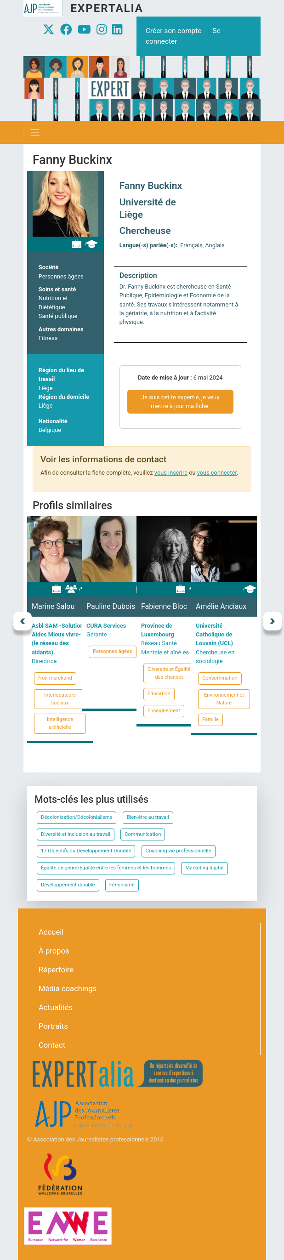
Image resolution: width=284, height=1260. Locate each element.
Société (48, 267)
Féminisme (122, 885)
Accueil (51, 932)
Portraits (53, 1026)
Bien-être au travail (148, 817)
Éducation (159, 694)
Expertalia (106, 8)
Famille (210, 719)
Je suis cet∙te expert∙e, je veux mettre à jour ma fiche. (180, 401)
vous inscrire (170, 472)
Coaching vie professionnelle (178, 851)
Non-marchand (55, 678)
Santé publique (58, 315)
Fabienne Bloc (164, 606)
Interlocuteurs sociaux (60, 699)
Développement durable (68, 885)
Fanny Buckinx (150, 185)
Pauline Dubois (110, 606)
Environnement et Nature (224, 699)
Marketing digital (204, 868)
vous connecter (217, 472)
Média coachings (68, 988)
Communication (143, 834)
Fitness (48, 338)
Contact (52, 1045)
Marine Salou (53, 606)
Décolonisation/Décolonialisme (76, 817)
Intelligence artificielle (60, 723)
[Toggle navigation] (34, 132)
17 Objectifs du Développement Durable (86, 851)
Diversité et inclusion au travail (75, 834)
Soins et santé (57, 289)
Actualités (56, 1007)
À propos (54, 951)
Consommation (220, 678)
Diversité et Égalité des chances (169, 673)
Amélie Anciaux (221, 606)
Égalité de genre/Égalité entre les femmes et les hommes (106, 868)
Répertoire (56, 969)
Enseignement (164, 711)
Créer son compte (173, 31)
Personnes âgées (61, 276)
